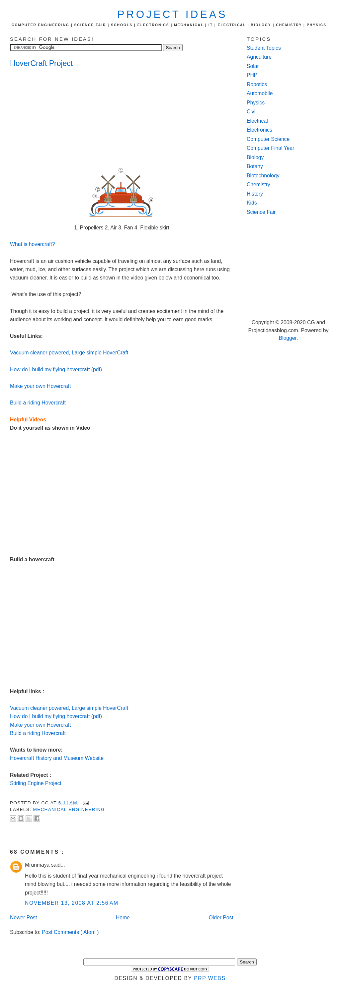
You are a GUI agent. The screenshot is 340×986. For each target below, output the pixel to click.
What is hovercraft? (32, 244)
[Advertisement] (63, 118)
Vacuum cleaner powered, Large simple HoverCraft (69, 352)
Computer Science (268, 139)
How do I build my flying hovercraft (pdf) (56, 369)
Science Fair (261, 212)
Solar (253, 66)
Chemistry (258, 184)
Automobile (260, 93)
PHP (252, 75)
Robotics (257, 84)
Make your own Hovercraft (40, 386)
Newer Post (23, 917)
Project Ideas (172, 14)
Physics (256, 102)
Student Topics (264, 48)
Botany (255, 166)
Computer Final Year (270, 148)
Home (123, 917)
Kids (252, 203)
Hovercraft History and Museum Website (57, 758)
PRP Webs (209, 978)
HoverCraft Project (41, 63)
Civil (252, 111)
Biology (255, 157)
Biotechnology (263, 175)
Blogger (288, 338)
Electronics (259, 130)
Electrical (257, 121)
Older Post (221, 917)
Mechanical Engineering (69, 809)
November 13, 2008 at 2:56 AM (72, 903)
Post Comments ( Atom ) (70, 932)
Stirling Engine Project (35, 783)
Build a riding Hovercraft (38, 402)
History (255, 194)
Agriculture (259, 57)
